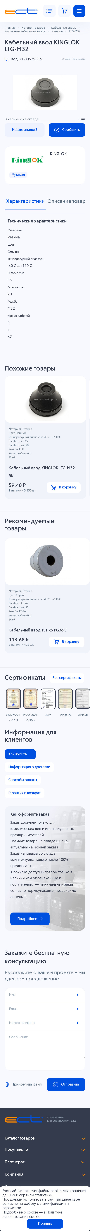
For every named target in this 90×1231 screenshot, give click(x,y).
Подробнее (30, 919)
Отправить (66, 1085)
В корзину (63, 487)
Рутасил (18, 175)
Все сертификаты (67, 678)
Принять (45, 1224)
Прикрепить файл (23, 1085)
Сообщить (67, 130)
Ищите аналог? (24, 130)
